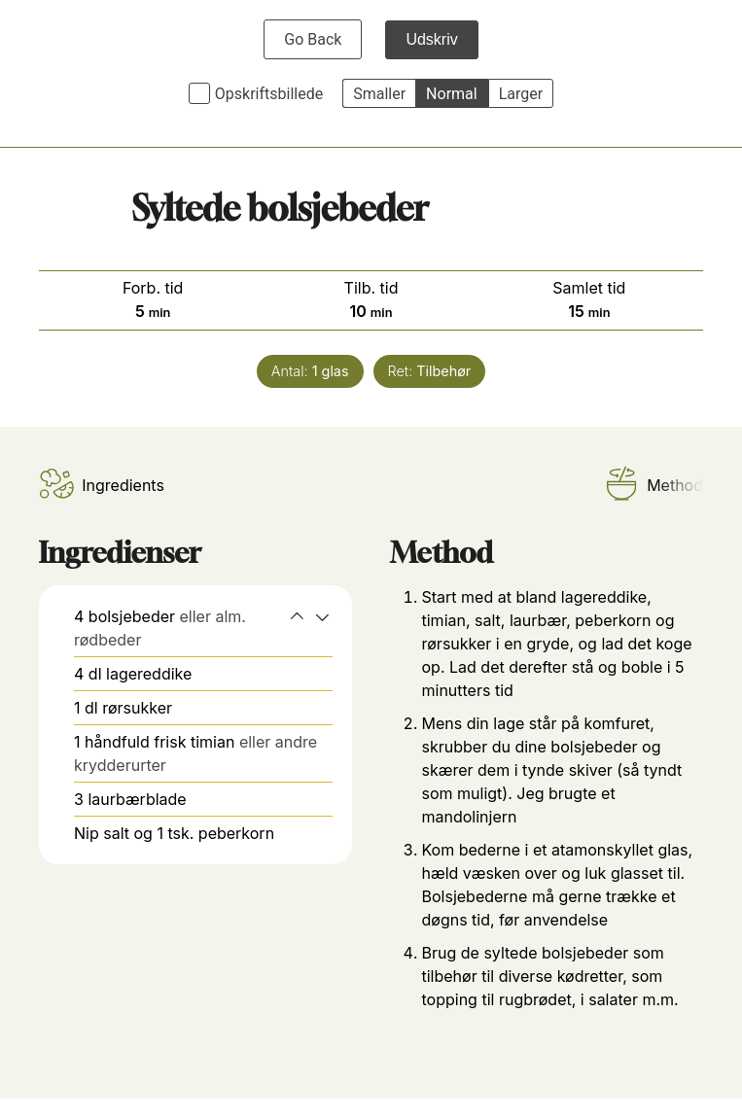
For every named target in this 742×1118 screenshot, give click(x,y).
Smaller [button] (379, 94)
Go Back (312, 39)
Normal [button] (451, 94)
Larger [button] (521, 94)
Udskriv (431, 39)
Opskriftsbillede (269, 94)
